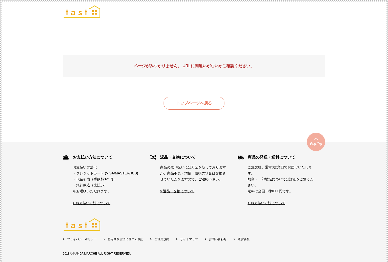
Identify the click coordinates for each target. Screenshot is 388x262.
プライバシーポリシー (82, 239)
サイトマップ (189, 239)
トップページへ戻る (194, 103)
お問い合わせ (218, 239)
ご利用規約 (161, 239)
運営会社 (244, 239)
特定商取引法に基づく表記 (125, 239)
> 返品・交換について (177, 191)
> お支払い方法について (91, 203)
